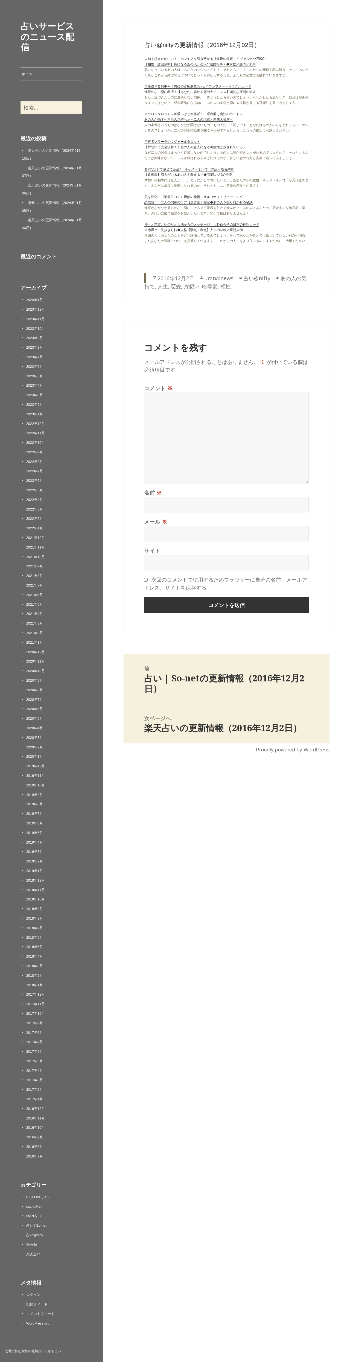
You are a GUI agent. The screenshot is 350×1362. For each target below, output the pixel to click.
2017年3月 (34, 1080)
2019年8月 (34, 804)
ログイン (33, 1295)
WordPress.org (37, 1323)
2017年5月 (34, 1061)
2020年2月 (34, 747)
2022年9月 (34, 452)
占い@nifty (34, 1235)
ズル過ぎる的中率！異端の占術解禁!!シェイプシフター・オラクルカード (197, 86)
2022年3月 (34, 509)
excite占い (34, 1206)
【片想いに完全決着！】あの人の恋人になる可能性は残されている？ (195, 147)
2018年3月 (34, 966)
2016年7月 (34, 1156)
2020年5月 (34, 718)
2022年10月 (35, 443)
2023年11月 (35, 319)
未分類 (31, 1245)
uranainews (219, 278)
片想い (191, 286)
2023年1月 (34, 414)
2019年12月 (35, 766)
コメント (158, 388)
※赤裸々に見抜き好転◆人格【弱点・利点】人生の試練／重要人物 (193, 230)
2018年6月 (34, 937)
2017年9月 (34, 1023)
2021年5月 (34, 604)
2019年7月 (34, 814)
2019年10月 (35, 785)
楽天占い (33, 1254)
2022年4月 (34, 500)
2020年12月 (35, 652)
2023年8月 (34, 347)
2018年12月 (35, 880)
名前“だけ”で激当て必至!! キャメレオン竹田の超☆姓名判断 (189, 169)
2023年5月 (34, 376)
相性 (225, 286)
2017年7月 (34, 1042)
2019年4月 (34, 842)
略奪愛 (210, 286)
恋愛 (176, 286)
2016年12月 (35, 1109)
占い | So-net (36, 1225)
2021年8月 (34, 576)
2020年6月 (34, 709)
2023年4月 (34, 385)
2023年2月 (34, 405)
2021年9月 (34, 566)
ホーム (27, 74)
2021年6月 (34, 595)
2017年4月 (34, 1071)
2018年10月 (35, 899)
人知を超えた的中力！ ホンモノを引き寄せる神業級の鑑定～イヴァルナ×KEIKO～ (206, 59)
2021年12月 (35, 538)
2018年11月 (35, 890)
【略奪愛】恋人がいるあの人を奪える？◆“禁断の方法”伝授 (188, 175)
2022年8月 (34, 462)
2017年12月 (35, 994)
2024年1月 (34, 300)
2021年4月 (34, 614)
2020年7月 (34, 700)
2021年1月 (34, 642)
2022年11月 (35, 433)
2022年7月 (34, 471)
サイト (152, 550)
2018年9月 (34, 909)
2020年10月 (35, 671)
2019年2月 (34, 861)
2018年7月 (34, 928)
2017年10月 (35, 1013)
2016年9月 (34, 1137)
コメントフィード (40, 1314)
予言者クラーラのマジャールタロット (172, 142)
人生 (163, 286)
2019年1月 (34, 871)
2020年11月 (35, 661)
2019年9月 (34, 795)
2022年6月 (34, 481)
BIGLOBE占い (37, 1197)
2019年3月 (34, 852)
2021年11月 (35, 547)
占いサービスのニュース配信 (47, 36)
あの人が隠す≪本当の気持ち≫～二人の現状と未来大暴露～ (188, 119)
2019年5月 (34, 833)
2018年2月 (34, 975)
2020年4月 (34, 728)
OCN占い (33, 1216)
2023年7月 (34, 357)
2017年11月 (35, 1004)
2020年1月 (34, 756)
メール (155, 521)
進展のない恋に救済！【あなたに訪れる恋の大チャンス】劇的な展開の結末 (200, 92)
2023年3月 (34, 395)
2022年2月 (34, 519)
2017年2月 (34, 1089)
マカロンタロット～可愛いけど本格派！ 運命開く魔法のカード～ (193, 114)
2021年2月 (34, 633)
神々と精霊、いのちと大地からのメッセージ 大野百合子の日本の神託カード (201, 224)
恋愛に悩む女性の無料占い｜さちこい (33, 1351)
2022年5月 (34, 490)
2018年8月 (34, 918)
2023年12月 (35, 309)
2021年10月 (35, 557)
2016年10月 (35, 1127)
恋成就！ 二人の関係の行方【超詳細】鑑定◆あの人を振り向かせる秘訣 (198, 202)
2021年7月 (34, 585)
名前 (153, 492)
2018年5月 (34, 947)
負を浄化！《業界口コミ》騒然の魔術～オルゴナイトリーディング (193, 197)
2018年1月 (34, 985)
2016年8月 (34, 1147)
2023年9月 (34, 338)
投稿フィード (37, 1304)
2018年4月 (34, 956)
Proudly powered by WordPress (292, 750)
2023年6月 (34, 366)
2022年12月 (35, 424)
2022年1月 (34, 528)
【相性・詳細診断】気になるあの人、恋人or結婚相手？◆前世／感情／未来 (200, 64)
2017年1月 (34, 1099)
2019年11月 (35, 776)
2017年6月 (34, 1051)
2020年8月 (34, 690)
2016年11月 (35, 1118)
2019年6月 (34, 823)
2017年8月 (34, 1033)
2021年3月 (34, 623)
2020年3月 (34, 738)
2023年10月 (35, 328)
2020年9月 (34, 680)
